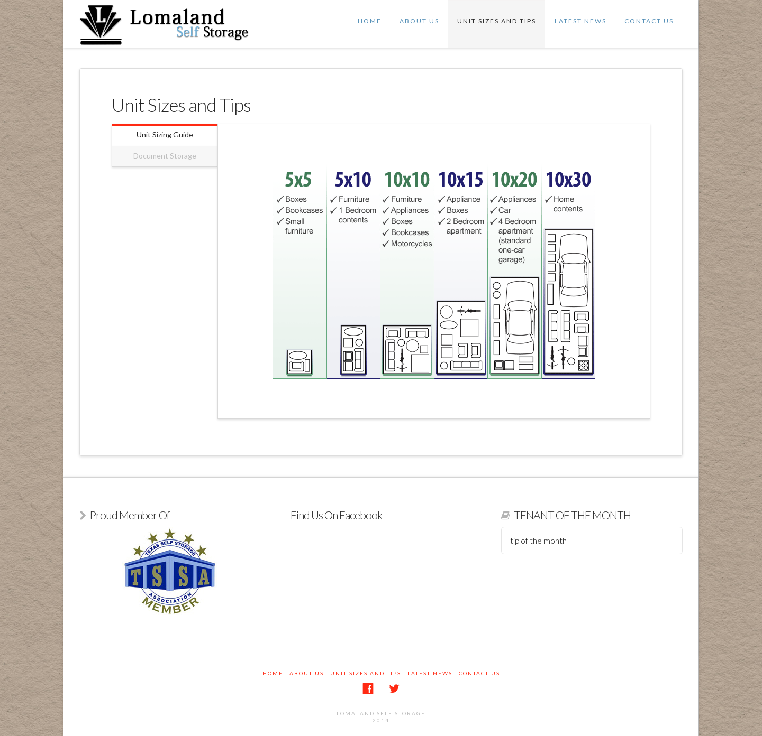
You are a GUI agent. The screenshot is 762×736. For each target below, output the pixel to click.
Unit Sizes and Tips (496, 21)
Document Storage (164, 155)
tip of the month (538, 540)
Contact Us (649, 21)
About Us (419, 21)
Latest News (580, 21)
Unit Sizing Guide (165, 134)
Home (370, 21)
